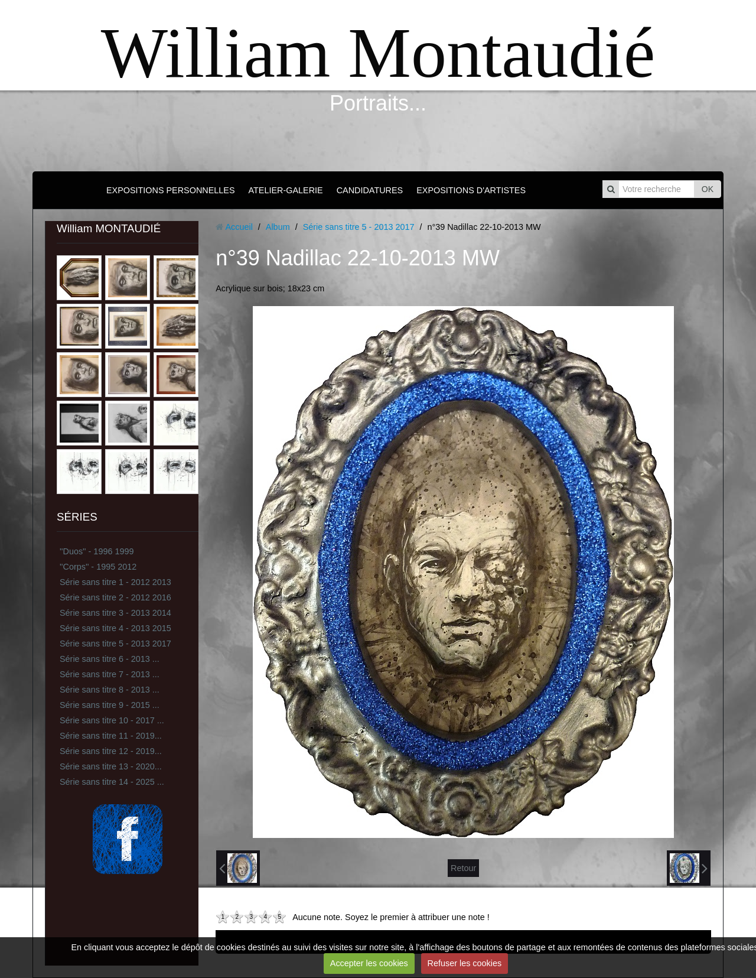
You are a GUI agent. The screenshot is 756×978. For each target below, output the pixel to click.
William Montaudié (378, 53)
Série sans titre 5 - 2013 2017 (115, 643)
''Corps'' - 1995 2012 (98, 566)
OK (707, 189)
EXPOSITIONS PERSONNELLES (170, 190)
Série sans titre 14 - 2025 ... (112, 782)
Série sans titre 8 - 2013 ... (109, 689)
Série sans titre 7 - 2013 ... (109, 674)
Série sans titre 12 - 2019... (111, 751)
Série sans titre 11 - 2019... (111, 735)
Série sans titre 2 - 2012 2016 (115, 597)
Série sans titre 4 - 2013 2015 (115, 628)
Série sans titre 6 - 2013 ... (109, 659)
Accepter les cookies (369, 963)
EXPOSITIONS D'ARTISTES (471, 190)
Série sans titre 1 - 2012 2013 (115, 582)
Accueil (238, 227)
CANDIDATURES (370, 190)
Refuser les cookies (465, 963)
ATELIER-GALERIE (286, 190)
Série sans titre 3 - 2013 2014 (115, 613)
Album (278, 227)
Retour (463, 868)
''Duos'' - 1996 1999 (96, 551)
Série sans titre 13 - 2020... (111, 766)
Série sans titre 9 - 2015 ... (109, 705)
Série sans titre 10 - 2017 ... (112, 720)
